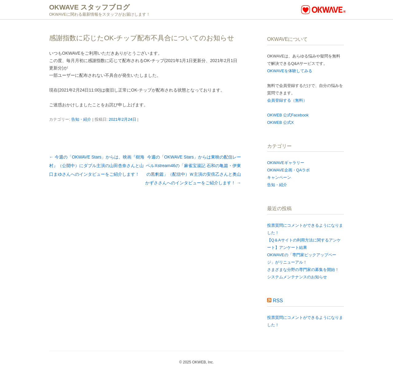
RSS (278, 300)
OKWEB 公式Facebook (288, 115)
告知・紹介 (81, 119)
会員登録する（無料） (287, 100)
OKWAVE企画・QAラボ (288, 170)
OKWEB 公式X (280, 122)
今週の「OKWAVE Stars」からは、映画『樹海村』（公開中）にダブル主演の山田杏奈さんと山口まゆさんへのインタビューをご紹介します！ (96, 166)
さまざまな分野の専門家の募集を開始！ (303, 269)
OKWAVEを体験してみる (289, 71)
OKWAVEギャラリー (285, 162)
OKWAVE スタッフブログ (89, 7)
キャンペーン (279, 177)
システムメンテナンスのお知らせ (297, 277)
